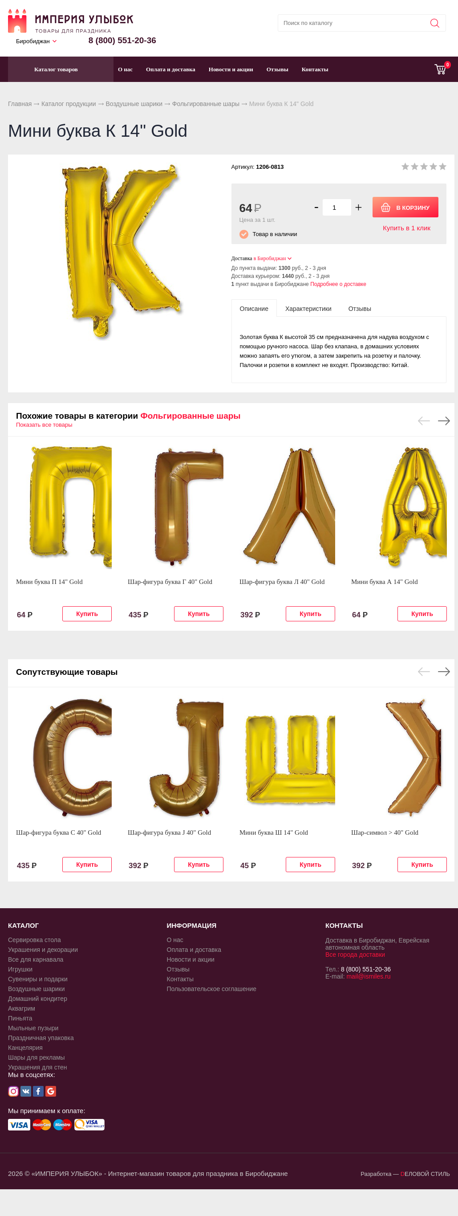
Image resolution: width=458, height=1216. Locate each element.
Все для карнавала (35, 959)
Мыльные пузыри (33, 1028)
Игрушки (20, 969)
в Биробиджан (270, 258)
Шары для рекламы (36, 1057)
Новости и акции (231, 69)
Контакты (315, 69)
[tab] (254, 308)
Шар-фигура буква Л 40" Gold (282, 581)
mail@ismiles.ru (368, 976)
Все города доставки (355, 954)
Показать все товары (44, 424)
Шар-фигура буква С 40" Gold (58, 832)
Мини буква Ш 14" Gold (273, 832)
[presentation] (254, 308)
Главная (20, 103)
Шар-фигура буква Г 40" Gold (170, 581)
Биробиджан (33, 41)
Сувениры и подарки (38, 979)
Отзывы (277, 69)
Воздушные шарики (133, 103)
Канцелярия (25, 1047)
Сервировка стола (34, 939)
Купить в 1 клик (406, 228)
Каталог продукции (68, 103)
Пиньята (20, 1018)
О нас (125, 69)
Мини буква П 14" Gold (49, 581)
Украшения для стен (37, 1067)
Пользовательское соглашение (212, 988)
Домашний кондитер (37, 998)
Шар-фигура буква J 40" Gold (169, 832)
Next (444, 420)
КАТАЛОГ (23, 925)
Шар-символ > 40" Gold (384, 832)
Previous (424, 420)
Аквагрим (21, 1008)
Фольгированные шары (205, 103)
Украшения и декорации (43, 949)
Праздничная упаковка (41, 1037)
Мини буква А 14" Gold (384, 581)
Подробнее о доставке (338, 284)
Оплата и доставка (170, 69)
